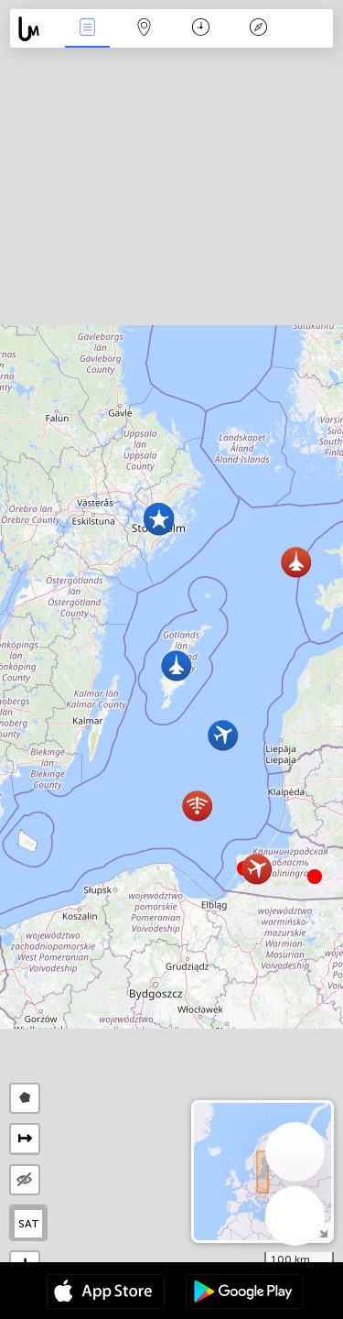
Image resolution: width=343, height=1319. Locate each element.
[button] (314, 876)
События (87, 28)
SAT (28, 1223)
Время (200, 28)
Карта (144, 28)
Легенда (258, 28)
